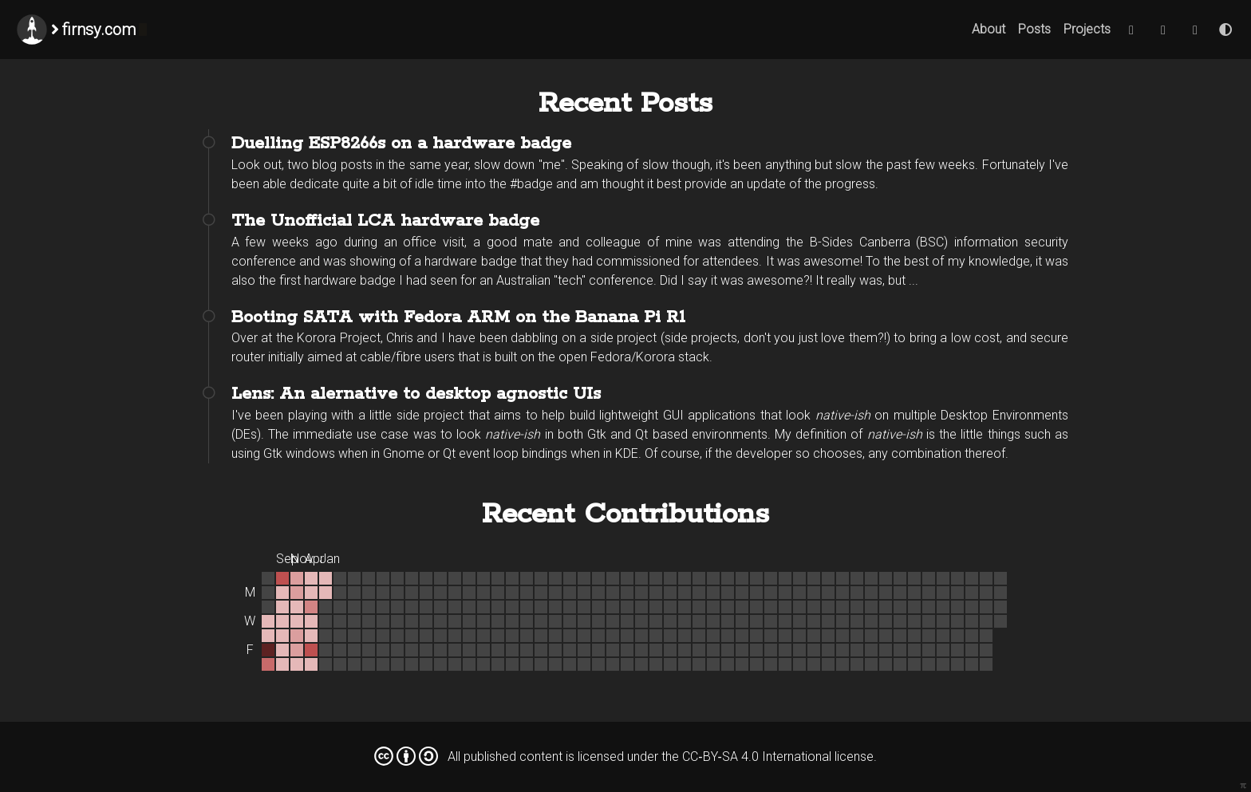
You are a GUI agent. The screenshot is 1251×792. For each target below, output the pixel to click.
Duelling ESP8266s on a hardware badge (401, 143)
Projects (1087, 29)
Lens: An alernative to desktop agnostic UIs (416, 394)
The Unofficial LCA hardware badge (385, 221)
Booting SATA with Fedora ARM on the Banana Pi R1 (458, 317)
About (988, 29)
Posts (1034, 29)
